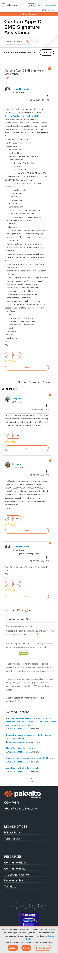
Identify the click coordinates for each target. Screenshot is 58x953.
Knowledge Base (14, 880)
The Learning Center (17, 874)
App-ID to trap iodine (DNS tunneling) (23, 768)
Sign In (40, 5)
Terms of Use (12, 838)
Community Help (14, 868)
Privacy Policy (13, 832)
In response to (30, 554)
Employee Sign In (50, 5)
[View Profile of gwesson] (17, 464)
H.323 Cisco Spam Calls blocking (21, 748)
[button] (13, 948)
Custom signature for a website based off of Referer (30, 758)
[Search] (17, 41)
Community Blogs (15, 862)
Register (31, 5)
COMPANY (11, 802)
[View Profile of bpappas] (16, 398)
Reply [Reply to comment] (26, 448)
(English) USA (48, 10)
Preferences (42, 947)
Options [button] (46, 52)
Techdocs (10, 886)
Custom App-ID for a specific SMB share (23, 116)
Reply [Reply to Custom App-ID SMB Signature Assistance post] (26, 367)
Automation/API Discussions (20, 52)
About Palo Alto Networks (21, 808)
